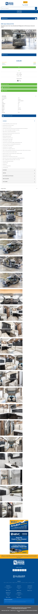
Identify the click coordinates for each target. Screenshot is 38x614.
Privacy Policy (13, 610)
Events (19, 582)
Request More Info (5, 84)
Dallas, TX (19, 585)
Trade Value (4, 91)
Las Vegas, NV (30, 585)
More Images (5, 55)
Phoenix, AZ (19, 592)
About (26, 582)
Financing (23, 582)
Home (4, 582)
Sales (7, 582)
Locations (30, 582)
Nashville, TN (8, 592)
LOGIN (25, 2)
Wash (16, 582)
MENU (19, 11)
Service (10, 582)
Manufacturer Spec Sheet (7, 116)
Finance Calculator (6, 88)
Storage (13, 582)
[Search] (18, 8)
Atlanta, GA (8, 585)
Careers (33, 582)
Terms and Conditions (5, 610)
